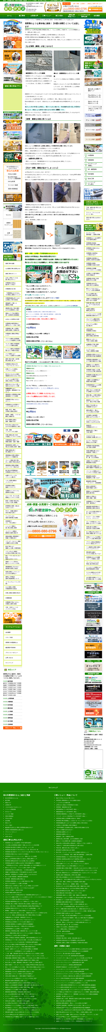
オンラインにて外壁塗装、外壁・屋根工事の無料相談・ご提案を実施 (44, 314)
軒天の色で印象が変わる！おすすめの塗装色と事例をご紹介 (72, 888)
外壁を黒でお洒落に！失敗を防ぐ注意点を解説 (93, 527)
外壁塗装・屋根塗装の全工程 (63, 807)
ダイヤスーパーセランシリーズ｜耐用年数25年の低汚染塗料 (72, 960)
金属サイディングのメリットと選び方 (11, 476)
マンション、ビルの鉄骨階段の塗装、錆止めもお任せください (72, 906)
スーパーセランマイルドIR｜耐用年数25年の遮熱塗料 (70, 955)
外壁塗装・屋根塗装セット (12, 102)
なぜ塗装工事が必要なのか (12, 268)
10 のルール (8, 811)
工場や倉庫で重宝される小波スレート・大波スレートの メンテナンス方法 (24, 955)
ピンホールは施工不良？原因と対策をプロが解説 (12, 380)
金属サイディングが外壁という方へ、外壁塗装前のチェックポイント (74, 1021)
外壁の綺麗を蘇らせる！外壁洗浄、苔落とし (93, 451)
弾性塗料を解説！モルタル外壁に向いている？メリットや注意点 (22, 1012)
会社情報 (7, 820)
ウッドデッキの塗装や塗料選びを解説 (11, 516)
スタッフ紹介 (54, 298)
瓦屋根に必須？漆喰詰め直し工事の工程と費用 (68, 875)
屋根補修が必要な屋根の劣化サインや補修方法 (12, 456)
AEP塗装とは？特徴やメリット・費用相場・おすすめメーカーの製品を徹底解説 (77, 994)
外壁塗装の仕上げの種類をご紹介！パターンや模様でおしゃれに (22, 1016)
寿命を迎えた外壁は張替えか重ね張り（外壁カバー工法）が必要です (74, 843)
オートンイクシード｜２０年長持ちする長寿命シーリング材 (72, 982)
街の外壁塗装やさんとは (11, 798)
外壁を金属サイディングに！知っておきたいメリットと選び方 (72, 863)
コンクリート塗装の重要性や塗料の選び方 (11, 532)
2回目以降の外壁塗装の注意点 (91, 330)
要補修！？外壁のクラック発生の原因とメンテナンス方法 (20, 910)
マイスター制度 (9, 814)
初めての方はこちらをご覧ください (65, 798)
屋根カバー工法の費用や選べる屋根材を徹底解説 (12, 314)
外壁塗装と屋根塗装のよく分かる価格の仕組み (68, 800)
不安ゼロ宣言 (8, 818)
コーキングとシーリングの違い (12, 582)
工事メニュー (46, 15)
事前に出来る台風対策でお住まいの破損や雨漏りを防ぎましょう (22, 982)
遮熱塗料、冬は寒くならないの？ (65, 996)
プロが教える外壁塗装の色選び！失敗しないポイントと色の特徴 (22, 845)
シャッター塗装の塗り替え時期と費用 (11, 527)
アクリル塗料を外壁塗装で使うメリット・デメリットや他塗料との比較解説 (76, 987)
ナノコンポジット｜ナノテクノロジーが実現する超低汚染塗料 (72, 969)
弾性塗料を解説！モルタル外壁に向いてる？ (93, 553)
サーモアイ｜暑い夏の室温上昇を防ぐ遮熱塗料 (68, 953)
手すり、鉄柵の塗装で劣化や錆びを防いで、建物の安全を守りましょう (74, 908)
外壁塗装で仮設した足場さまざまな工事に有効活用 (93, 370)
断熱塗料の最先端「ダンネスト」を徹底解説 (93, 482)
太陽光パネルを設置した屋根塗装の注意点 (93, 461)
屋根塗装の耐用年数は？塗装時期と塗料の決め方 (93, 507)
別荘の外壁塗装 (60, 936)
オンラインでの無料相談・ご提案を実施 (93, 233)
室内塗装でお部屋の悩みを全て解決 (65, 850)
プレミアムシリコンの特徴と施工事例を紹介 (92, 563)
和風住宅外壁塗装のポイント (91, 426)
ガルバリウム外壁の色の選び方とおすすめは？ (17, 899)
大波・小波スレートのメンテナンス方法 (11, 608)
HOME (27, 19)
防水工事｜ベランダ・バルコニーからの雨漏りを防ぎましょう (72, 852)
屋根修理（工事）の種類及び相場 (11, 304)
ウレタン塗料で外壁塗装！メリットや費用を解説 (12, 344)
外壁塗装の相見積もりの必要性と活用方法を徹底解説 (19, 924)
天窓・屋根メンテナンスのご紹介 (11, 430)
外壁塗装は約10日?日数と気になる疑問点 (92, 284)
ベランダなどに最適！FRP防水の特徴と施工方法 (12, 552)
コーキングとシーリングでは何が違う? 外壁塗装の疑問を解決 (21, 942)
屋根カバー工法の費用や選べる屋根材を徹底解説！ (69, 841)
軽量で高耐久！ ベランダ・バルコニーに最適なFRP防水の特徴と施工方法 (24, 964)
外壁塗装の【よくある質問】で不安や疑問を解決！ (18, 842)
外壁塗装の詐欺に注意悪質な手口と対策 (92, 279)
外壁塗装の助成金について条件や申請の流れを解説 (69, 856)
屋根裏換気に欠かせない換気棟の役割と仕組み (12, 567)
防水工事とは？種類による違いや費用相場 (12, 547)
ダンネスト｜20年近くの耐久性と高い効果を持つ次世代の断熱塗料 (73, 976)
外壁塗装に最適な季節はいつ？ (12, 334)
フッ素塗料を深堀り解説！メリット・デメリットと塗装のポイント (22, 1010)
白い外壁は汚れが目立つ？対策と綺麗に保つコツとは (93, 532)
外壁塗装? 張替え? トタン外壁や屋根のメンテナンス (70, 866)
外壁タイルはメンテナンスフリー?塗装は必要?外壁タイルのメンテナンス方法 (76, 870)
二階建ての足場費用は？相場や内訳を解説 (93, 380)
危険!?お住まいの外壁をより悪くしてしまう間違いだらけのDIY (21, 885)
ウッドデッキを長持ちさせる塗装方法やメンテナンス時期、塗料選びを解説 (76, 911)
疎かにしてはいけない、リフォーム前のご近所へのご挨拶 (20, 867)
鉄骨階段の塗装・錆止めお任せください (12, 506)
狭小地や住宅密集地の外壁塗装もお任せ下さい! (12, 471)
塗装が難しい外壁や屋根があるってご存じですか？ (93, 395)
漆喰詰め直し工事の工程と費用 (91, 431)
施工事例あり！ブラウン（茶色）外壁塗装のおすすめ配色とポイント (23, 1007)
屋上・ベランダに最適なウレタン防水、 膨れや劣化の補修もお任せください (25, 967)
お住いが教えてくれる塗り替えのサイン (11, 278)
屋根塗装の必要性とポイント (63, 834)
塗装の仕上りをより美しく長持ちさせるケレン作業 (12, 385)
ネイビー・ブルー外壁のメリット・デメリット (93, 517)
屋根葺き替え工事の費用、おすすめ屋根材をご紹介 (69, 838)
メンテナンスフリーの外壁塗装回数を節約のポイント (93, 314)
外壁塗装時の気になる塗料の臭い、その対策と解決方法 (19, 870)
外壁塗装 (12, 91)
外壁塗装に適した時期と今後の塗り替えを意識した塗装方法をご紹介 (23, 903)
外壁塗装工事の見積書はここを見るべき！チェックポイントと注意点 (74, 820)
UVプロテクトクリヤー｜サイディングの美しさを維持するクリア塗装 (74, 973)
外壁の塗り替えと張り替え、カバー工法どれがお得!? (93, 305)
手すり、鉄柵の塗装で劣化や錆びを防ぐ (11, 511)
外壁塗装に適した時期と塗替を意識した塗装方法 (12, 329)
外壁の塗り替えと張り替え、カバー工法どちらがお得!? (19, 888)
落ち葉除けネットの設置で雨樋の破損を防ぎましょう (70, 899)
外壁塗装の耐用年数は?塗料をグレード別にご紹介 (12, 324)
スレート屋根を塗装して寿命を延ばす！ (66, 929)
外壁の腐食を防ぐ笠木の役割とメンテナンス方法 (12, 435)
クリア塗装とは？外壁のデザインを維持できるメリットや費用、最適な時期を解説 (77, 992)
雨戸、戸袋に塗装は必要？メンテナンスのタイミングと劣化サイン (73, 920)
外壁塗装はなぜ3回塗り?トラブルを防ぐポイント (12, 405)
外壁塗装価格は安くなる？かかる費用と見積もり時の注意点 (72, 823)
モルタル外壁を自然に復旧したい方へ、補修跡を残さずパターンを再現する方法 (26, 912)
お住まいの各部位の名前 (12, 319)
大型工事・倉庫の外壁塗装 (63, 931)
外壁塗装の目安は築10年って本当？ (10, 283)
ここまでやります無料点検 (84, 15)
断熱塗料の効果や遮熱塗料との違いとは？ (93, 477)
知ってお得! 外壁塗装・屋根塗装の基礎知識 (16, 876)
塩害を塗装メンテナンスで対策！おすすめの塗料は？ (19, 973)
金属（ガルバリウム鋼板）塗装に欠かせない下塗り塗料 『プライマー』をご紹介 (77, 1014)
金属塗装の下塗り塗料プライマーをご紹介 (92, 345)
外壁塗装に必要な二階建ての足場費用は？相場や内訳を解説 (72, 942)
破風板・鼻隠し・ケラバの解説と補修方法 (12, 415)
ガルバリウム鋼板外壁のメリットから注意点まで (93, 319)
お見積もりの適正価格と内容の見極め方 (93, 274)
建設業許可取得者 (10, 647)
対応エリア (8, 823)
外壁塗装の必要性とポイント (63, 832)
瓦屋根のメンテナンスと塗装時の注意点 (12, 491)
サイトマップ (9, 662)
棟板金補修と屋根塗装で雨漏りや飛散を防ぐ (12, 537)
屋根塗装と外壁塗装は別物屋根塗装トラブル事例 (12, 395)
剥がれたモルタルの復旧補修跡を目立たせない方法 (12, 375)
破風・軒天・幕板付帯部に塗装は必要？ (11, 410)
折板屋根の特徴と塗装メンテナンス (10, 486)
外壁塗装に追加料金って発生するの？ (91, 254)
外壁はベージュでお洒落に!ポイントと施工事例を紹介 (94, 537)
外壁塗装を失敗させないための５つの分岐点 (17, 854)
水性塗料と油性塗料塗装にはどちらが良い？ (93, 416)
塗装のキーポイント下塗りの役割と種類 (91, 340)
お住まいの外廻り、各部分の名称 (14, 890)
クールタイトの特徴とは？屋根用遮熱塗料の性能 (93, 568)
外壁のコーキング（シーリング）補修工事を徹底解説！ (70, 861)
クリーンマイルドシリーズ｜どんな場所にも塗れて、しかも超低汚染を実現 (76, 980)
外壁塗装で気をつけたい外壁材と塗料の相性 (12, 603)
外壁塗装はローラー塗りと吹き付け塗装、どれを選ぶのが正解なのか (23, 940)
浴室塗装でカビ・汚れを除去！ (11, 521)
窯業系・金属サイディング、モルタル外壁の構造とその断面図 (21, 949)
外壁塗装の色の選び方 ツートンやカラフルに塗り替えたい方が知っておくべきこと (27, 851)
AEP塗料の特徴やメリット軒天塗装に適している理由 (93, 578)
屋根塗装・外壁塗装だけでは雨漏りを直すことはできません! (21, 874)
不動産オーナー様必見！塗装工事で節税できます (93, 365)
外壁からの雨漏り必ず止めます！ (65, 829)
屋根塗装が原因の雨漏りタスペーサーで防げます (12, 466)
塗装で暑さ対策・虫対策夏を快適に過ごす (12, 359)
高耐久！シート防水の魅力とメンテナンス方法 (12, 562)
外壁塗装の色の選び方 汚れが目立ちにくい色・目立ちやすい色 (21, 849)
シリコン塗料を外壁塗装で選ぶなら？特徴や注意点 (12, 349)
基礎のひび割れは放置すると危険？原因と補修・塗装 (19, 987)
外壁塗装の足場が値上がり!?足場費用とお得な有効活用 (70, 940)
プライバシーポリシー (11, 652)
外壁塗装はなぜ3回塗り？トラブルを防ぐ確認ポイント (19, 922)
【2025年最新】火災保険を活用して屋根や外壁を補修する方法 (72, 827)
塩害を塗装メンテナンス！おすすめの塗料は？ (12, 572)
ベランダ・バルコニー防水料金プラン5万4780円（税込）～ (71, 816)
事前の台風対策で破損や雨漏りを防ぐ (91, 487)
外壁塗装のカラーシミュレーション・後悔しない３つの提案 (21, 856)
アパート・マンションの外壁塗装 (65, 933)
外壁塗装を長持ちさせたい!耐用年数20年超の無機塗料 (94, 355)
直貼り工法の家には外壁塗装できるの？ (91, 406)
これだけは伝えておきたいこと (13, 807)
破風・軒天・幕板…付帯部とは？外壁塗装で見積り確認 (70, 881)
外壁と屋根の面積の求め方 (12, 593)
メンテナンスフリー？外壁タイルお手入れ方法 (93, 421)
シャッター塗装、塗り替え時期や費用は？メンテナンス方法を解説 (73, 915)
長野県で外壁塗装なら (11, 642)
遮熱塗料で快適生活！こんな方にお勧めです (67, 967)
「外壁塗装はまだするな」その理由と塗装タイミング (12, 293)
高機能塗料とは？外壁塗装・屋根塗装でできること (12, 390)
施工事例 (22, 15)
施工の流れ (59, 15)
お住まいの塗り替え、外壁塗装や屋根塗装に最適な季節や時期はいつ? (23, 906)
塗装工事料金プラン (71, 15)
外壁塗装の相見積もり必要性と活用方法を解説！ (93, 259)
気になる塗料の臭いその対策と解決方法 (91, 294)
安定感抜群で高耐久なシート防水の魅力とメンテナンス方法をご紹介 (23, 969)
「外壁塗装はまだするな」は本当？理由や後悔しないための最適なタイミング (25, 865)
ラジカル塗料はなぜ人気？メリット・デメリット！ (93, 573)
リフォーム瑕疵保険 (10, 809)
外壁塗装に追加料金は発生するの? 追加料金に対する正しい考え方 (73, 859)
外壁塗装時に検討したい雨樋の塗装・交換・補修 (12, 440)
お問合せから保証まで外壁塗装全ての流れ (67, 805)
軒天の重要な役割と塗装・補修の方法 (11, 420)
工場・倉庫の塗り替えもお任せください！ (93, 208)
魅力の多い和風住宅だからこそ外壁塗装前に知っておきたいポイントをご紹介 (76, 872)
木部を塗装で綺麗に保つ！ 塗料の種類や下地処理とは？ (20, 976)
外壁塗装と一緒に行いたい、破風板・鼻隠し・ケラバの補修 (72, 884)
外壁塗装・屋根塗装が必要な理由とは (15, 879)
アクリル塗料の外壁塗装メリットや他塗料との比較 (12, 339)
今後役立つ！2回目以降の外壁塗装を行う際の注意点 (70, 845)
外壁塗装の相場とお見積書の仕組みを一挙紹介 (68, 818)
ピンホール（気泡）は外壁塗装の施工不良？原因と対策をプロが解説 (23, 915)
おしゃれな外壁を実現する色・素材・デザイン (93, 512)
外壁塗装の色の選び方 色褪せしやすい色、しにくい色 (19, 847)
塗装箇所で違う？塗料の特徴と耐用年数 (92, 335)
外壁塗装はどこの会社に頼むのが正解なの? (16, 935)
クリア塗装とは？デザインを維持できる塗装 (12, 354)
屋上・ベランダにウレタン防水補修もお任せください (12, 557)
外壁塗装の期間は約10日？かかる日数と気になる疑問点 (20, 861)
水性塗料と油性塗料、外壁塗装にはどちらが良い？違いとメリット (73, 1005)
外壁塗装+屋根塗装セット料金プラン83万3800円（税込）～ (71, 814)
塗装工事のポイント (11, 273)
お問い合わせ (9, 657)
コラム (33, 19)
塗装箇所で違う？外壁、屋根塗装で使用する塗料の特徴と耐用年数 (73, 998)
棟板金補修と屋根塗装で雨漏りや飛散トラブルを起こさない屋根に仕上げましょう (26, 958)
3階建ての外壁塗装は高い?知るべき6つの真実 (93, 299)
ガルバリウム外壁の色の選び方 (91, 324)
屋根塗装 (12, 97)
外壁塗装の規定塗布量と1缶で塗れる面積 (93, 446)
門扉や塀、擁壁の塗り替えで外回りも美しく (67, 847)
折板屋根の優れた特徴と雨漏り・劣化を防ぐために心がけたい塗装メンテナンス (77, 868)
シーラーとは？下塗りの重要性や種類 (92, 350)
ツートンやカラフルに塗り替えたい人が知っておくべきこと (95, 108)
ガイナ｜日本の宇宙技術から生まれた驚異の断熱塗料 (70, 978)
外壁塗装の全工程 (10, 289)
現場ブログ (8, 802)
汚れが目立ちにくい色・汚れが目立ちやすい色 (95, 96)
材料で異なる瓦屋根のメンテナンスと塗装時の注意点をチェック (73, 877)
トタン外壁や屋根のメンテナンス (11, 481)
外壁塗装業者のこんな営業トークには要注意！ (93, 385)
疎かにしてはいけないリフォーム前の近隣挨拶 (93, 289)
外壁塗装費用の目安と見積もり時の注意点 (37, 404)
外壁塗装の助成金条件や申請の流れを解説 (93, 243)
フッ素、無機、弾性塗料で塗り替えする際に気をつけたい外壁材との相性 (24, 953)
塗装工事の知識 (9, 263)
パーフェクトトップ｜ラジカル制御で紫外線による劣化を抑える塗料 (74, 949)
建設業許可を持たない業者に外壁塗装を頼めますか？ (19, 827)
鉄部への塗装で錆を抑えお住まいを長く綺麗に (12, 501)
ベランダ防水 (12, 107)
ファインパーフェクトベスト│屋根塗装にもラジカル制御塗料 (72, 951)
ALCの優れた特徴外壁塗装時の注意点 (11, 587)
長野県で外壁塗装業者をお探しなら (14, 829)
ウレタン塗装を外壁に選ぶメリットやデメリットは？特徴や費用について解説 (76, 989)
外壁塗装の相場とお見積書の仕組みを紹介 (93, 264)
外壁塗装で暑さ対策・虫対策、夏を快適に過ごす (69, 938)
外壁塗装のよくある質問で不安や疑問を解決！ (93, 238)
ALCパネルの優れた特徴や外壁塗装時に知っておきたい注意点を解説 (23, 944)
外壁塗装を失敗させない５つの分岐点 (93, 248)
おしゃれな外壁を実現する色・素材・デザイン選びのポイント (21, 994)
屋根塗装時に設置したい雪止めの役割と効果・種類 (12, 445)
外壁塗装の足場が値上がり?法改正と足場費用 (94, 375)
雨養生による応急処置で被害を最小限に (93, 492)
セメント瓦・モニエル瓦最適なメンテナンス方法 (12, 496)
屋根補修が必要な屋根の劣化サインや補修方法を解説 (70, 902)
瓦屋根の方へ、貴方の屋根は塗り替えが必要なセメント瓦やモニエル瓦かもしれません (79, 879)
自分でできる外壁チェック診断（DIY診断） (38, 316)
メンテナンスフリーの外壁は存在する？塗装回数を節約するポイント (23, 894)
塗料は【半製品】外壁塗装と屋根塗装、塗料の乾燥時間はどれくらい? (23, 937)
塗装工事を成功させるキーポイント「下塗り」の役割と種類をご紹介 (74, 1012)
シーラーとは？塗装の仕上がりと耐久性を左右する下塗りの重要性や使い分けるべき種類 (79, 1010)
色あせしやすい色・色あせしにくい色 (93, 102)
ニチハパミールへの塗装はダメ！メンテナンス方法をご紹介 (21, 978)
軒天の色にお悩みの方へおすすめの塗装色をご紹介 (12, 425)
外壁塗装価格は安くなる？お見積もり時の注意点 (12, 298)
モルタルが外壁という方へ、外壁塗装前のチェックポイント (72, 1016)
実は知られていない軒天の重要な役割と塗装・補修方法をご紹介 (73, 886)
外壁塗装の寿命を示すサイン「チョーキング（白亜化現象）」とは (22, 908)
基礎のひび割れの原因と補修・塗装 (91, 497)
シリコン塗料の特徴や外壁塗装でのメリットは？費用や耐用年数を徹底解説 (76, 985)
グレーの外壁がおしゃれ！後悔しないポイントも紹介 (93, 522)
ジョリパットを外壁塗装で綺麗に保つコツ (93, 436)
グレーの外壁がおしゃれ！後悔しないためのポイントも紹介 (21, 998)
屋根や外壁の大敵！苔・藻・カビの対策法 (92, 456)
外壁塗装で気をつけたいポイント (12, 400)
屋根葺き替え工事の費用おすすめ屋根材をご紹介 (12, 309)
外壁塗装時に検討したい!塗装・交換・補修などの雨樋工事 (71, 895)
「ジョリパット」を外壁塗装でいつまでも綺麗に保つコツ (20, 951)
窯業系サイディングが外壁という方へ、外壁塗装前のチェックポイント (74, 1019)
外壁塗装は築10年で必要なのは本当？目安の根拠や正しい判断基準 (22, 863)
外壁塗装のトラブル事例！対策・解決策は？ (93, 502)
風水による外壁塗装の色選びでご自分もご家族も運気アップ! (21, 858)
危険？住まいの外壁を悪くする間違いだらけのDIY (93, 390)
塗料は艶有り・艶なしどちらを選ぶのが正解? (92, 411)
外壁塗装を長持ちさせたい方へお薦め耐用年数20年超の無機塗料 (73, 1007)
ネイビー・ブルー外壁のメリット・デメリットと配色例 (19, 996)
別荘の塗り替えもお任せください (93, 218)
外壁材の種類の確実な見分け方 (90, 309)
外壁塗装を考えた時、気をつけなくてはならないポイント (20, 919)
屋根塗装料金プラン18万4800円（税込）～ (67, 811)
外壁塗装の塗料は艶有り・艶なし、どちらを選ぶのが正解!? (71, 1003)
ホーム (9, 15)
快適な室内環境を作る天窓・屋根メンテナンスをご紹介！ (71, 890)
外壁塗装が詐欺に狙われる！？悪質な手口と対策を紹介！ (20, 926)
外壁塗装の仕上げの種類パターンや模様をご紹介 (93, 558)
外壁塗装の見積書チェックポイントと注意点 (93, 269)
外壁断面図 (8, 598)
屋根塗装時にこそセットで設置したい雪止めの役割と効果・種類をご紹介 (75, 897)
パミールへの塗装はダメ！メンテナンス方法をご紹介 (93, 471)
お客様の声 (34, 15)
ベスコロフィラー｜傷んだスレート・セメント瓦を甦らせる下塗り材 (74, 958)
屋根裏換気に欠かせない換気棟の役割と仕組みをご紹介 (19, 971)
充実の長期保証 (9, 816)
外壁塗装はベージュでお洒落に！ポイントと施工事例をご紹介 (21, 1005)
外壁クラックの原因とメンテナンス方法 (11, 369)
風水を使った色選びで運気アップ (94, 89)
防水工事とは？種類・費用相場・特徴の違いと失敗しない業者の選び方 (23, 962)
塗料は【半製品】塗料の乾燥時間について (12, 577)
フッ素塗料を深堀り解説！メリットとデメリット (93, 547)
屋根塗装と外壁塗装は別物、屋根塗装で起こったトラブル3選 (21, 931)
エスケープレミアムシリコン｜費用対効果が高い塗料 (70, 962)
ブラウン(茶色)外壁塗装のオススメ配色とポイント (93, 542)
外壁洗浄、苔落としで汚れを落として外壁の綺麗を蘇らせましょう (73, 922)
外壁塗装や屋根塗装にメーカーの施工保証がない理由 (93, 360)
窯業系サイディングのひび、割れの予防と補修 (93, 401)
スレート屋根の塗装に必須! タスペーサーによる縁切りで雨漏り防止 (23, 933)
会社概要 (97, 15)
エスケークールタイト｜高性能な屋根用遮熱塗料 (69, 964)
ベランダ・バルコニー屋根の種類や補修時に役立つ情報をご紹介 (22, 960)
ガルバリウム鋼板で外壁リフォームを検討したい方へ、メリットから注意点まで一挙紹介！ (29, 897)
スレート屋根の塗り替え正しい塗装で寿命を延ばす (12, 461)
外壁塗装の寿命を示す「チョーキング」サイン (12, 364)
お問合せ (32, 327)
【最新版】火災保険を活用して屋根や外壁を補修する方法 (41, 311)
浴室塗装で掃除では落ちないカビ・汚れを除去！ (69, 913)
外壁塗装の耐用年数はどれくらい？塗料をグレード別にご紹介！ (22, 901)
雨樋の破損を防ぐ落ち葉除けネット (10, 451)
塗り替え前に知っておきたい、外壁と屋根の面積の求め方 (20, 946)
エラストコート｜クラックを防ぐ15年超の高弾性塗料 (70, 971)
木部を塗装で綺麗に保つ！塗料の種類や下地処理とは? (94, 466)
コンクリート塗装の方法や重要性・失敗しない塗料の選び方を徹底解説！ (75, 917)
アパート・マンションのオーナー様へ (93, 213)
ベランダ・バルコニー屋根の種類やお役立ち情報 (12, 542)
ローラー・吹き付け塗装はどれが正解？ (91, 441)
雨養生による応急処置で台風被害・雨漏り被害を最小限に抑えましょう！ (24, 985)
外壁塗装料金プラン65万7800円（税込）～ (67, 809)
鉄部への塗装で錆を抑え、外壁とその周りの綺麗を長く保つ (72, 904)
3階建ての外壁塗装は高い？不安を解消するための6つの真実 (21, 872)
